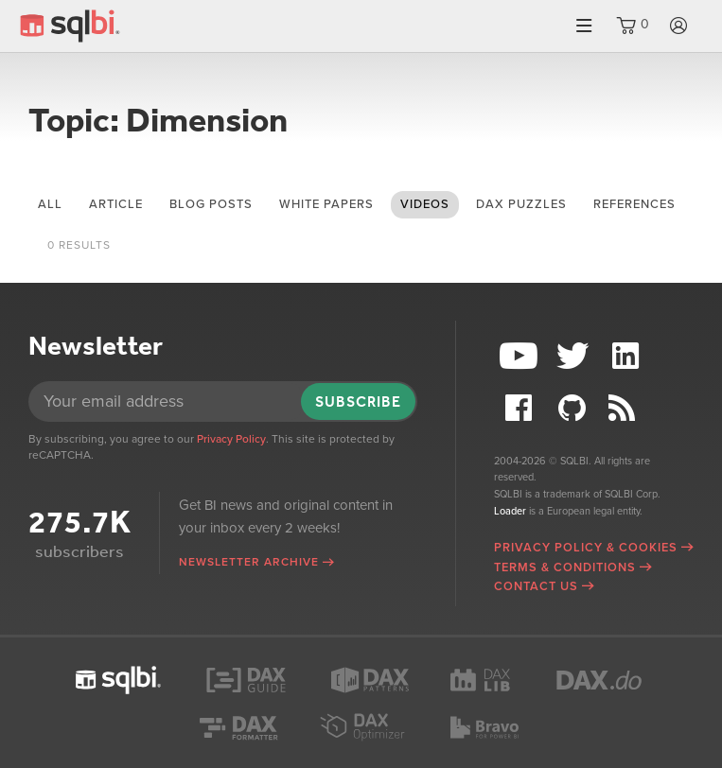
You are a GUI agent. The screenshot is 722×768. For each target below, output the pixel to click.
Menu (584, 26)
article (116, 204)
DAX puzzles (521, 204)
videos (424, 204)
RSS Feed (628, 408)
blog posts (211, 204)
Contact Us (536, 586)
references (634, 204)
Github (574, 408)
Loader (510, 511)
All (50, 204)
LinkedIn (628, 356)
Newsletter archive (249, 561)
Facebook (520, 408)
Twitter (574, 356)
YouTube (520, 356)
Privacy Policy (231, 438)
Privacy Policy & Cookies (586, 547)
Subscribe (358, 401)
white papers (326, 204)
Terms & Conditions (565, 567)
